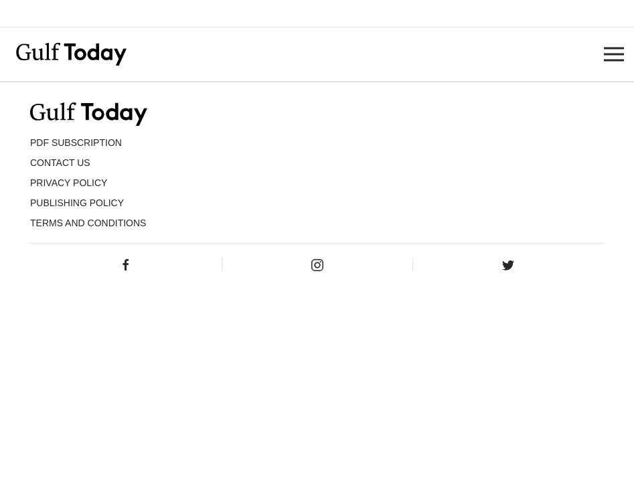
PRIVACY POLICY (68, 182)
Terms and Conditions (88, 223)
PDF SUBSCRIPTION (76, 142)
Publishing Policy (77, 202)
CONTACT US (60, 162)
